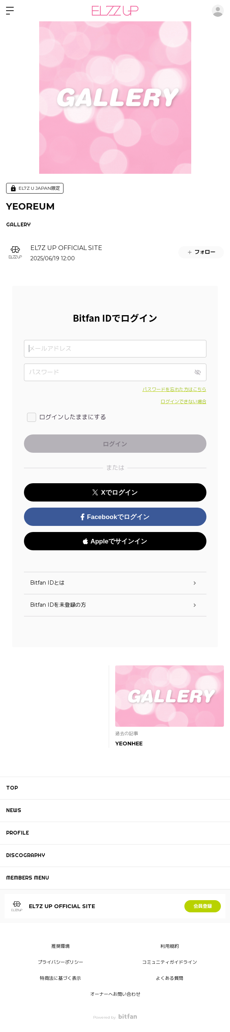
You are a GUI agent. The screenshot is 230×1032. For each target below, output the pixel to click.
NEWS (13, 810)
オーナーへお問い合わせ (115, 994)
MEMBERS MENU (27, 877)
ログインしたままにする (72, 417)
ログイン (218, 11)
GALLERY (18, 224)
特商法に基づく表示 (60, 978)
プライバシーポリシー (60, 962)
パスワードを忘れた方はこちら (174, 389)
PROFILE (17, 832)
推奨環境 (60, 946)
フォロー (201, 251)
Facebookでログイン (115, 517)
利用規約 (169, 946)
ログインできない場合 (183, 401)
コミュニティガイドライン (169, 962)
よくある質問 (169, 978)
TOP (12, 787)
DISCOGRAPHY (25, 855)
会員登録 (203, 906)
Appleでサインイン (115, 541)
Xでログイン (115, 492)
